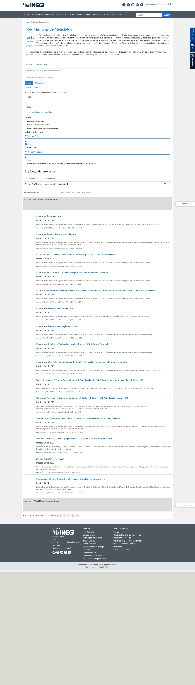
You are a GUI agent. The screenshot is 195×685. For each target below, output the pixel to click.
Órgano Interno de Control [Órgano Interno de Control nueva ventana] (124, 544)
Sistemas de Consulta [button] (65, 14)
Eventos (86, 550)
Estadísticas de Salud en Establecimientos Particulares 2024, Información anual (72, 344)
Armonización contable (92, 556)
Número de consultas (83, 193)
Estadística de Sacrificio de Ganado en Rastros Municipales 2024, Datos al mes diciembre (76, 254)
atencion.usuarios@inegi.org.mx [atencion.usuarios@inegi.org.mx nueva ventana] (65, 542)
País (63, 193)
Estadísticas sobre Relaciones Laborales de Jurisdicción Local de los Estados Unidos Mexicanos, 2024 (81, 362)
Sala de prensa (89, 535)
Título (72, 193)
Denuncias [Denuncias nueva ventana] (117, 547)
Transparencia (89, 541)
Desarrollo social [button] (83, 14)
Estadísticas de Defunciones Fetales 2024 (54, 308)
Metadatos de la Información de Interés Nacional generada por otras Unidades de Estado (75, 408)
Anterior (184, 204)
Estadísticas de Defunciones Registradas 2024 (56, 326)
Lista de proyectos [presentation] (47, 179)
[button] (166, 15)
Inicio (27, 22)
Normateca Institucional (92, 538)
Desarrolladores (89, 544)
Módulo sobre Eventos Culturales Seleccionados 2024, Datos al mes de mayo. (70, 479)
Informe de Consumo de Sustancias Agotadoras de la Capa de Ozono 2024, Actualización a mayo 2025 (82, 398)
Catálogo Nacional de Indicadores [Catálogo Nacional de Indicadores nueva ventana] (127, 535)
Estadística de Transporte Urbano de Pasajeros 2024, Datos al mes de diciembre (72, 272)
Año (68, 193)
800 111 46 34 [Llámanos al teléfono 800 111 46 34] (58, 536)
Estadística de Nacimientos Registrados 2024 (56, 234)
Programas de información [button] (42, 14)
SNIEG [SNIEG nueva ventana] (116, 532)
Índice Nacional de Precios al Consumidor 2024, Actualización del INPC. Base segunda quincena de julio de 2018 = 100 (89, 380)
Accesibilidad (111, 565)
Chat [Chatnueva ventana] (54, 539)
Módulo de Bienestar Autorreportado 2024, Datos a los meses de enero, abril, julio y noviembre (78, 418)
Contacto (162, 5)
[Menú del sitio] (97, 14)
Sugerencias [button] (192, 61)
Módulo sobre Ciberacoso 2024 (50, 459)
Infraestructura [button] (99, 14)
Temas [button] (26, 14)
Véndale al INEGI (90, 553)
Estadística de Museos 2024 (48, 216)
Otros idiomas (150, 5)
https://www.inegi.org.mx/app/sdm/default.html (99, 54)
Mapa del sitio (83, 565)
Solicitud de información (62, 548)
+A (169, 4)
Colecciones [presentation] (30, 179)
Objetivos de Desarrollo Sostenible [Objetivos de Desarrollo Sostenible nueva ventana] (127, 541)
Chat (192, 46)
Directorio (56, 545)
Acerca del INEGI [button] (114, 14)
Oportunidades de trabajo (93, 547)
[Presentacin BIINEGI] (97, 42)
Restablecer (40, 83)
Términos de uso (98, 565)
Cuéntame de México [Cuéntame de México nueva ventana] (122, 538)
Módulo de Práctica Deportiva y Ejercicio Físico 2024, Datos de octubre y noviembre (74, 438)
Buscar (29, 83)
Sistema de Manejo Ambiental (95, 559)
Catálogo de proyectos (40, 22)
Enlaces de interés (121, 550)
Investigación (88, 532)
